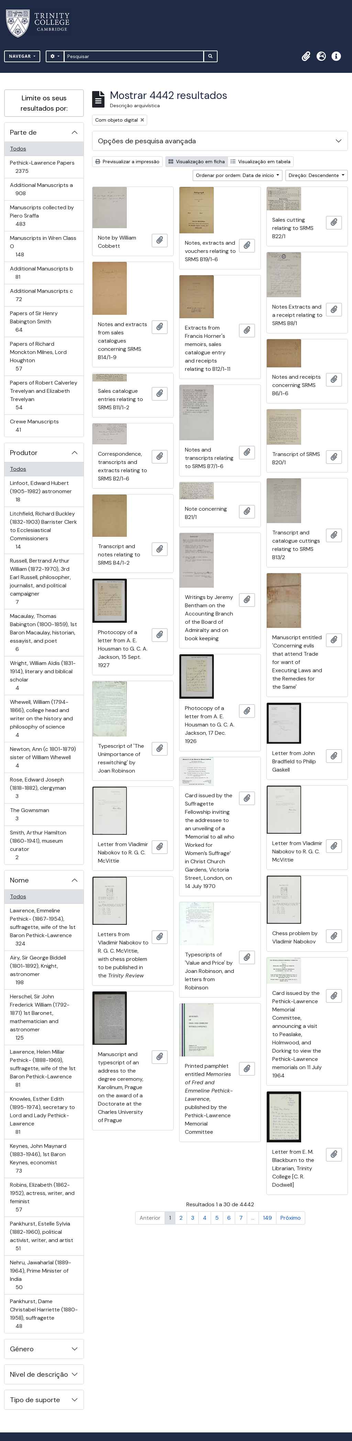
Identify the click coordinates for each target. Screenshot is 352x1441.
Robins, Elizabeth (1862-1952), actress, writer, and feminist (42, 1197)
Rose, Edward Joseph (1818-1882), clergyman (38, 787)
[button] (306, 56)
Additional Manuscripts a (41, 189)
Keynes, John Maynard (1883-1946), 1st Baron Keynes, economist (38, 1158)
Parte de (23, 132)
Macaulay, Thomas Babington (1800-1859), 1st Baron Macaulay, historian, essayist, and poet (43, 632)
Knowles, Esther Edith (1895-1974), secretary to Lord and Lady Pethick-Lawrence (42, 1115)
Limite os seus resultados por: (44, 103)
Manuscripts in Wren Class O (43, 246)
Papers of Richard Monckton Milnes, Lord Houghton (38, 356)
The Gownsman (29, 814)
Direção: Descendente (314, 175)
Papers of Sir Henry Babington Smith (34, 321)
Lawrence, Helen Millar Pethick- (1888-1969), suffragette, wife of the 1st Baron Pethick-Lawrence (43, 1068)
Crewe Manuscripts (34, 425)
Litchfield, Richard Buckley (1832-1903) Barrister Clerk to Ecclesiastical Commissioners (43, 530)
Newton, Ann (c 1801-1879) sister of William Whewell (43, 757)
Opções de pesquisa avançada (147, 140)
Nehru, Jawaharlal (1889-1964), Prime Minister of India (40, 1275)
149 (267, 1217)
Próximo (290, 1217)
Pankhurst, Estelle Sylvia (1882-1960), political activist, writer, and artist (41, 1236)
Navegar (20, 56)
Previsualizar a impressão (127, 161)
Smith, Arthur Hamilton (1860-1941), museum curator (38, 845)
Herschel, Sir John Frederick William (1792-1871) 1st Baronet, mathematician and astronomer (39, 1017)
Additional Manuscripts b (41, 272)
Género (22, 1348)
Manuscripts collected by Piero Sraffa (42, 215)
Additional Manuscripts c (41, 295)
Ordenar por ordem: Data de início (235, 175)
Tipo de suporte (35, 1399)
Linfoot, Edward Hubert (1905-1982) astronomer (41, 491)
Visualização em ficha (196, 161)
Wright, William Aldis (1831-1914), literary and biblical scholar (43, 675)
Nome (19, 880)
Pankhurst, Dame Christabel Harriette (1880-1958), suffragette (44, 1313)
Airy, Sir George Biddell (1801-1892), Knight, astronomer (38, 970)
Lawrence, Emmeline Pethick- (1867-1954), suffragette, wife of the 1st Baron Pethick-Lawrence (43, 927)
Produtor (23, 452)
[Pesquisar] (134, 56)
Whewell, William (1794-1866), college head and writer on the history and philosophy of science (41, 718)
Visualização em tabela (260, 161)
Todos (18, 148)
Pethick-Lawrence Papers (42, 166)
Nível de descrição (39, 1374)
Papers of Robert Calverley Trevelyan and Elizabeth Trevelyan (43, 395)
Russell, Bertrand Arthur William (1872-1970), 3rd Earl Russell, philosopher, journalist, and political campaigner (40, 581)
